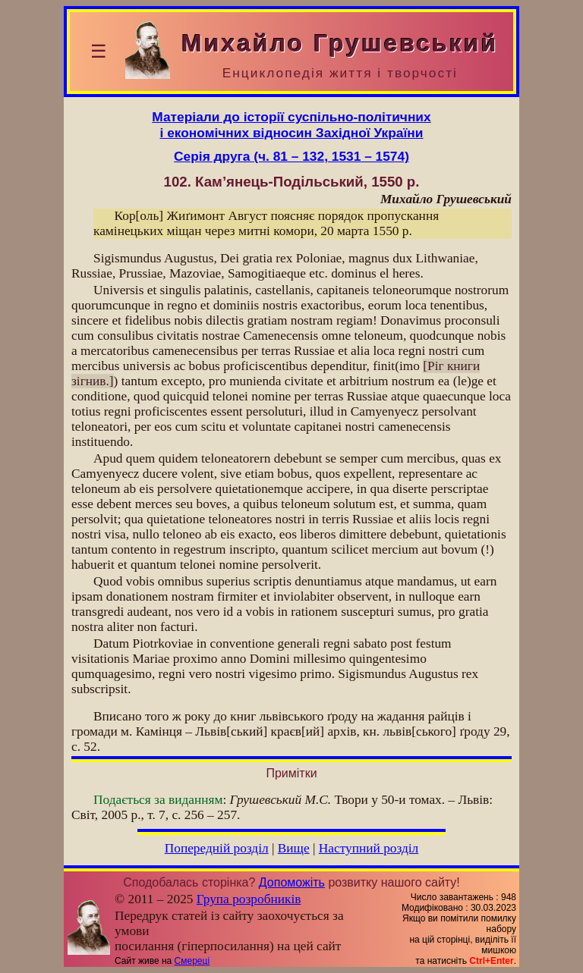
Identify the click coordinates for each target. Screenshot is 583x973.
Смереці (192, 961)
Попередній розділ (217, 848)
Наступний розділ (368, 848)
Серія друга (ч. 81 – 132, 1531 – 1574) (291, 156)
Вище (294, 848)
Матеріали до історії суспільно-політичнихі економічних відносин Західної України (291, 124)
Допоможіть (292, 882)
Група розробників (249, 899)
